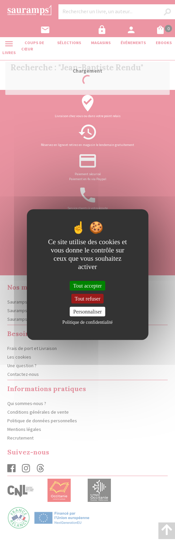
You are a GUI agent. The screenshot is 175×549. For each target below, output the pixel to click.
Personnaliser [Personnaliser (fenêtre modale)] (87, 311)
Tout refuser (88, 298)
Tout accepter (87, 285)
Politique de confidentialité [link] (87, 322)
